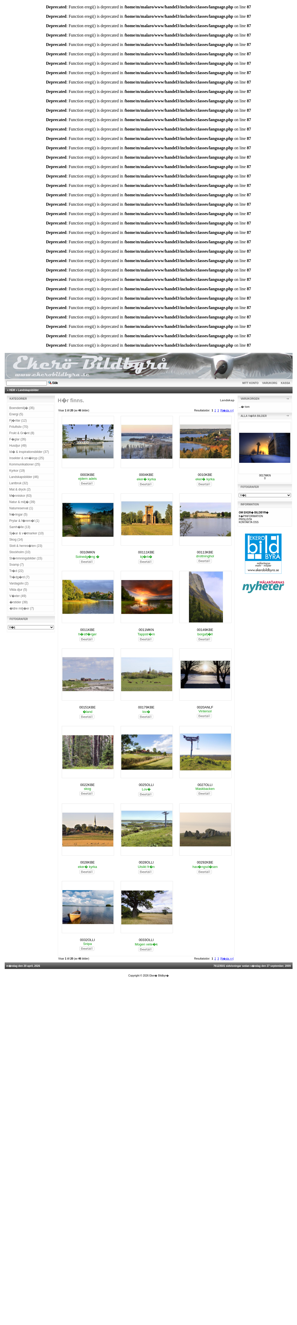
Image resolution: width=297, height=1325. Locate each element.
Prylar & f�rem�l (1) (24, 521)
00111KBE (146, 552)
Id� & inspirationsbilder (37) (29, 452)
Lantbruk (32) (18, 483)
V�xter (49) (17, 596)
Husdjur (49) (18, 445)
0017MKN (265, 475)
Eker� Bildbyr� (159, 975)
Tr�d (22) (16, 571)
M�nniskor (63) (20, 496)
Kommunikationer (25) (24, 464)
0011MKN (146, 630)
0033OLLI (146, 940)
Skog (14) (16, 539)
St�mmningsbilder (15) (25, 558)
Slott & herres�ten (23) (25, 546)
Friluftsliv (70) (18, 427)
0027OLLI (205, 785)
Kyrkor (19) (17, 470)
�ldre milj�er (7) (21, 608)
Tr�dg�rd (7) (19, 577)
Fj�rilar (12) (18, 420)
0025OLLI (146, 785)
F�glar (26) (17, 439)
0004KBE (146, 475)
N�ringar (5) (18, 514)
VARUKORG (269, 383)
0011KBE (87, 630)
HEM (12, 390)
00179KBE (146, 707)
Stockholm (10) (20, 552)
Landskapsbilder (28, 390)
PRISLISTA (245, 519)
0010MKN (87, 552)
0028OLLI (146, 862)
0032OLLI (87, 940)
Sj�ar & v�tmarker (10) (26, 533)
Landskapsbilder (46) (24, 477)
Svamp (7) (16, 564)
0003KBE (87, 475)
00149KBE (205, 630)
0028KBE (87, 862)
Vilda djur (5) (18, 589)
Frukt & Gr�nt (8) (21, 433)
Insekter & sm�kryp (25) (26, 458)
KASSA (285, 383)
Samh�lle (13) (19, 527)
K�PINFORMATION (251, 516)
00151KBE (87, 707)
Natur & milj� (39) (22, 502)
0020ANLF (205, 707)
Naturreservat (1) (21, 508)
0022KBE (87, 785)
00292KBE (205, 862)
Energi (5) (16, 414)
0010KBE (205, 475)
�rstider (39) (18, 602)
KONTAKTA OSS (249, 522)
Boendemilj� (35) (22, 408)
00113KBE (205, 552)
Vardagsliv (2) (19, 583)
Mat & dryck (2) (20, 489)
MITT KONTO (250, 383)
